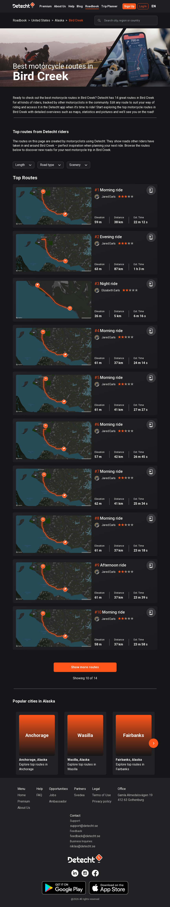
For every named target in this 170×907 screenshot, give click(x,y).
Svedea (79, 795)
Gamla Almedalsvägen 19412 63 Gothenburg (135, 797)
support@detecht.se (84, 826)
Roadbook (92, 6)
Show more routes (85, 667)
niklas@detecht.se (82, 846)
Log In (143, 6)
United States (40, 20)
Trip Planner (109, 6)
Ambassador (58, 801)
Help (71, 6)
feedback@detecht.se (85, 836)
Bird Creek (76, 20)
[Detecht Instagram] (85, 874)
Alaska (59, 20)
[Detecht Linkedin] (74, 874)
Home (21, 795)
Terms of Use (101, 795)
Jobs (52, 795)
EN (154, 6)
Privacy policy (101, 801)
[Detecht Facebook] (95, 874)
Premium (46, 6)
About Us (60, 6)
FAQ (39, 795)
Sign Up (129, 6)
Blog (80, 6)
